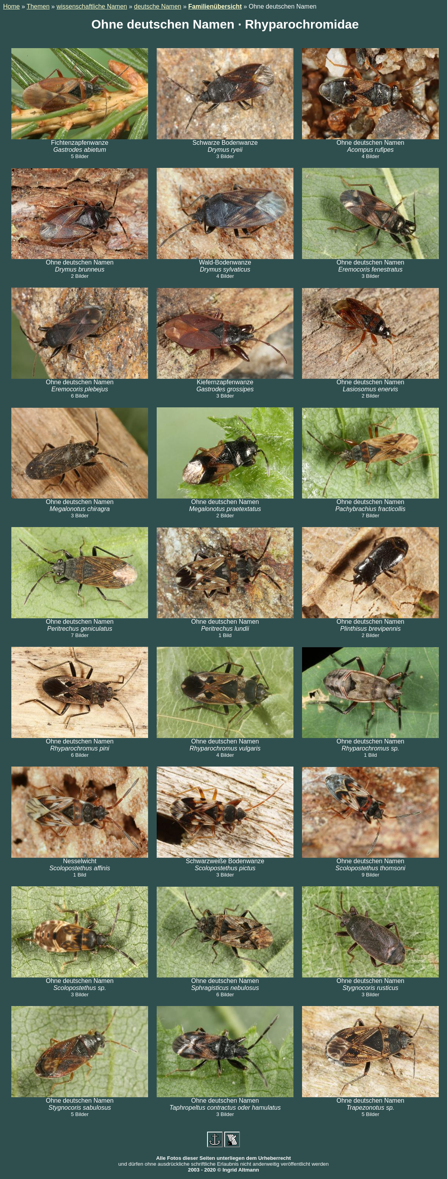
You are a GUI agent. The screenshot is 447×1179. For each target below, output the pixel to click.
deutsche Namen (157, 6)
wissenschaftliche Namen (92, 6)
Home (11, 6)
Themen (38, 6)
